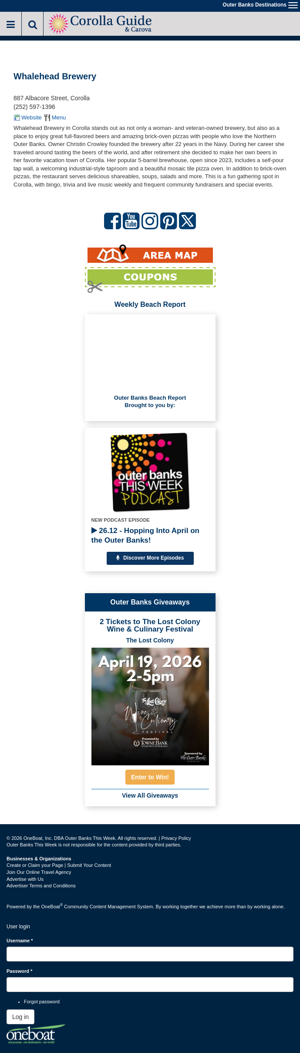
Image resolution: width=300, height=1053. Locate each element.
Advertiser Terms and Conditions (41, 885)
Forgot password (42, 1001)
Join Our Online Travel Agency (39, 872)
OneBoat (52, 906)
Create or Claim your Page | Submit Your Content (59, 865)
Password (19, 971)
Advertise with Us (25, 879)
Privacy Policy (176, 838)
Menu (59, 117)
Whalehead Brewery (54, 76)
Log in (20, 1016)
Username (20, 940)
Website (31, 117)
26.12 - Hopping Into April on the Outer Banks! (145, 535)
